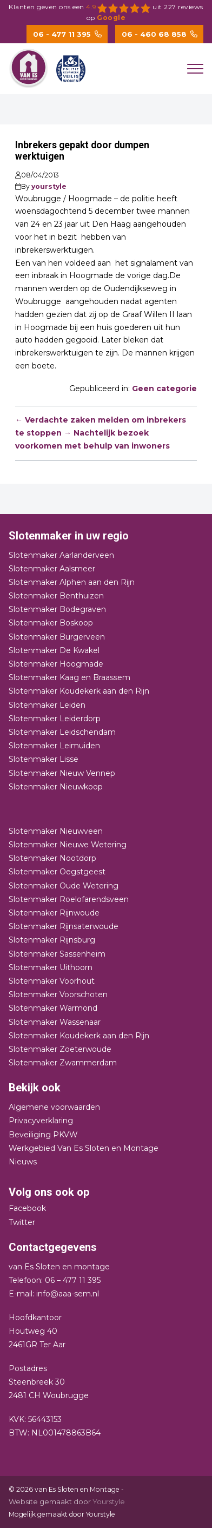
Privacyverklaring (41, 1120)
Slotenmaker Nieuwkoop (56, 787)
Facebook (27, 1208)
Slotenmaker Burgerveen (57, 637)
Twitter (22, 1222)
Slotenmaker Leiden (47, 705)
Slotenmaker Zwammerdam (63, 1063)
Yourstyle (108, 1501)
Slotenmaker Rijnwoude (54, 913)
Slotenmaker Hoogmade (56, 664)
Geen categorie (164, 388)
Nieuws (23, 1162)
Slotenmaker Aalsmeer (52, 569)
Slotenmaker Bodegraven (57, 609)
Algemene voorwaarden (54, 1107)
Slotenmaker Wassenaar (55, 1022)
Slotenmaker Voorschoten (58, 994)
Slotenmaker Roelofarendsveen (69, 899)
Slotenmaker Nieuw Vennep (62, 773)
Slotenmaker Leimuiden (54, 745)
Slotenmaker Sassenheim (57, 954)
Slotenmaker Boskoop (51, 623)
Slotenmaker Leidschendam (62, 732)
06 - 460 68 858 (159, 34)
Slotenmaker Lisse (43, 759)
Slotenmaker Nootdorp (52, 858)
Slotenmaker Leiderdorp (55, 718)
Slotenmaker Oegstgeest (57, 872)
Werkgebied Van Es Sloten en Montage (83, 1148)
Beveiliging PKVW (43, 1135)
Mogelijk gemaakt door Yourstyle (62, 1514)
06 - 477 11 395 (67, 34)
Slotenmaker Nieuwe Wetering (68, 844)
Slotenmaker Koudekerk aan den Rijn (79, 691)
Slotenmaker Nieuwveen (56, 831)
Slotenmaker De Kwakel (54, 650)
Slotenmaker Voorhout (52, 981)
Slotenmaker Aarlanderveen (61, 555)
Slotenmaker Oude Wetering (63, 886)
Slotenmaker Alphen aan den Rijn (72, 582)
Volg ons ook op (49, 1191)
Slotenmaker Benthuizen (56, 596)
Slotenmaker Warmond (53, 1008)
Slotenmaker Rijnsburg (52, 940)
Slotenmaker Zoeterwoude (60, 1049)
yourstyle (49, 186)
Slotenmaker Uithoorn (50, 967)
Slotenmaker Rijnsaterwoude (63, 926)
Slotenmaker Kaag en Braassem (69, 677)
